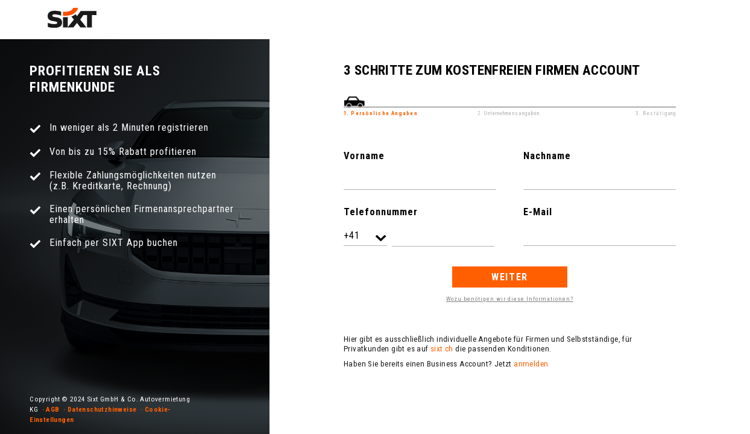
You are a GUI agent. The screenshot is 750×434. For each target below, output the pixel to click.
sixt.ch (441, 348)
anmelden (531, 363)
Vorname (364, 156)
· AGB (51, 409)
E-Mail (537, 212)
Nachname (547, 156)
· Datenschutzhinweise (99, 409)
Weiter (509, 277)
